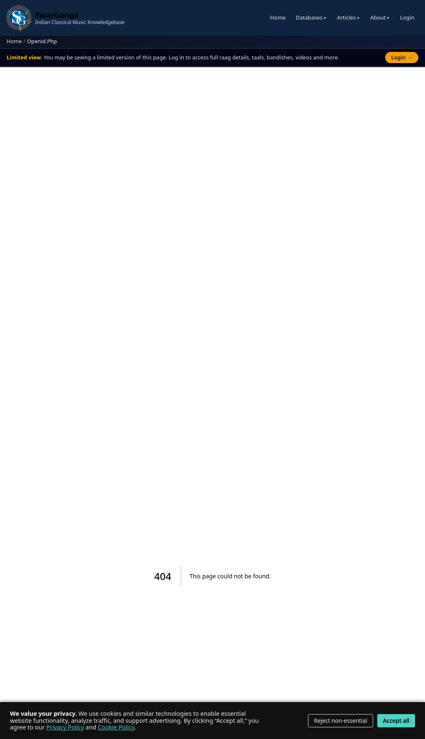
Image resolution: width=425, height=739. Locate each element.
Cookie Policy (116, 727)
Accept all (396, 720)
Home (278, 17)
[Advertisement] (213, 143)
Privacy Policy (65, 727)
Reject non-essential (340, 720)
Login (407, 17)
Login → (402, 57)
